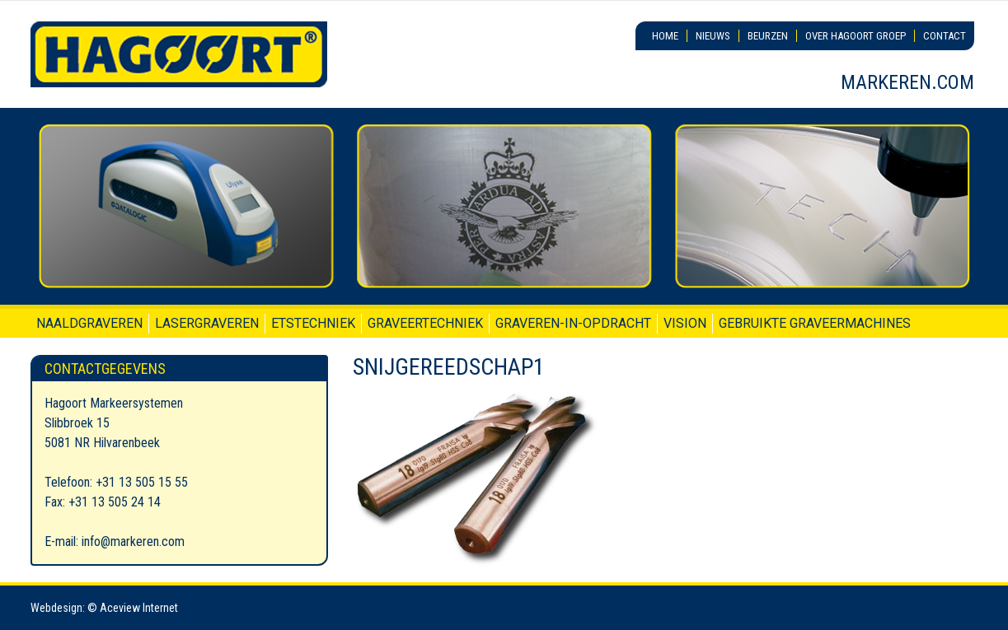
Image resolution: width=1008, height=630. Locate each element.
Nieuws (713, 36)
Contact (944, 36)
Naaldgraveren (89, 323)
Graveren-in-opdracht (573, 323)
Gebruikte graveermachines (815, 323)
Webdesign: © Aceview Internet (104, 607)
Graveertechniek (425, 323)
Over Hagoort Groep (855, 36)
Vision (684, 323)
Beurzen (768, 36)
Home (665, 36)
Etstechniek (313, 323)
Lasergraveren (207, 323)
